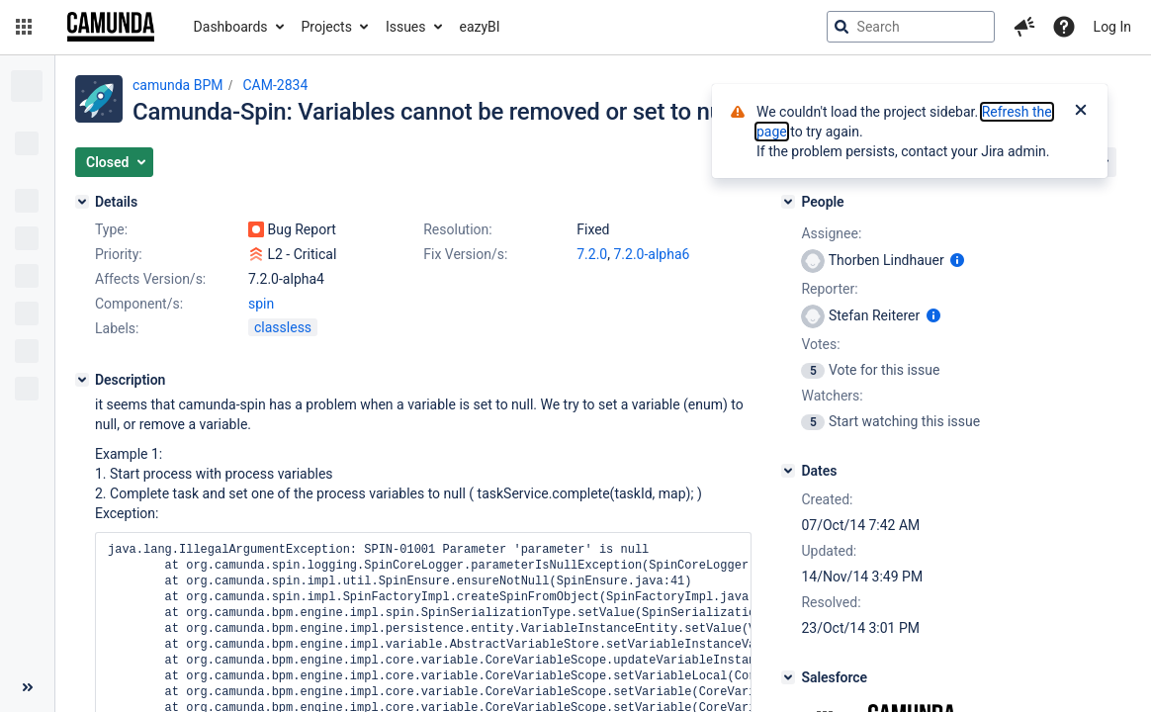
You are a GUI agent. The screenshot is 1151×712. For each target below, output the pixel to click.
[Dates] (788, 471)
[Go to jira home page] (110, 26)
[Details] (82, 202)
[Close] (1081, 112)
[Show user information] (957, 260)
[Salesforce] (788, 677)
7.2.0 (591, 254)
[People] (788, 202)
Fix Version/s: (465, 254)
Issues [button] (406, 27)
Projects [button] (327, 27)
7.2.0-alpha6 (651, 254)
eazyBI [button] (480, 27)
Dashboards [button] (231, 27)
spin (261, 304)
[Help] (1064, 27)
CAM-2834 (275, 85)
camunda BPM (177, 85)
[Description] (82, 380)
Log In (1112, 27)
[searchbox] (911, 27)
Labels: (116, 328)
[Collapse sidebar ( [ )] (27, 687)
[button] (24, 26)
